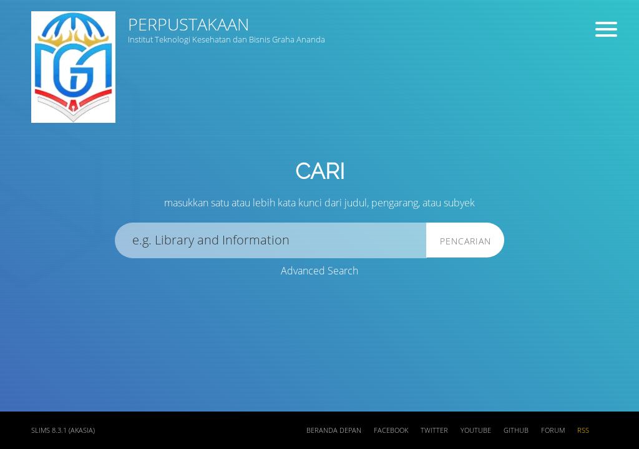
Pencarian (465, 241)
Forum (553, 430)
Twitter (434, 430)
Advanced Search (319, 271)
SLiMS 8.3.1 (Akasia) (63, 430)
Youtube (476, 430)
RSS (583, 430)
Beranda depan (333, 430)
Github (516, 430)
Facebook (391, 430)
